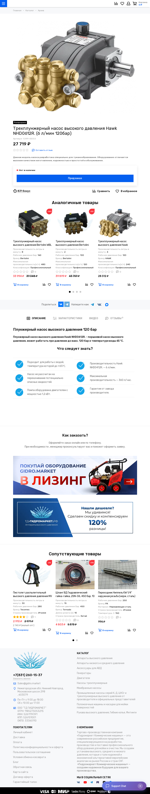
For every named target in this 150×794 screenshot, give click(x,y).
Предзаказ (75, 178)
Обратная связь (22, 767)
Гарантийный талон (25, 782)
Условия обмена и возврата (29, 757)
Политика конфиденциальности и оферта (38, 747)
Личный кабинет (23, 732)
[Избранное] (122, 3)
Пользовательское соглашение (31, 752)
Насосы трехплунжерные (92, 683)
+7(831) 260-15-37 (27, 675)
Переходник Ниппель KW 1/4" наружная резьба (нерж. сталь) (116, 594)
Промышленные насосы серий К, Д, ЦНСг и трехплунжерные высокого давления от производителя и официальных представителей (106, 696)
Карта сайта (20, 772)
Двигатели (83, 678)
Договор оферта (23, 777)
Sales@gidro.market (29, 683)
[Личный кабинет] (128, 3)
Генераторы (84, 673)
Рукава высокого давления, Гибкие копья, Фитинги (107, 712)
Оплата (17, 742)
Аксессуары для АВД (89, 668)
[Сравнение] (116, 3)
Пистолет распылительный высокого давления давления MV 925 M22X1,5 (32, 594)
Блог (16, 762)
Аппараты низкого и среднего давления (100, 663)
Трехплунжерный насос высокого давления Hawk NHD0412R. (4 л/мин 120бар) (114, 243)
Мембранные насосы (89, 688)
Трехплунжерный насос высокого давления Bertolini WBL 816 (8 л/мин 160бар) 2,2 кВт (32, 243)
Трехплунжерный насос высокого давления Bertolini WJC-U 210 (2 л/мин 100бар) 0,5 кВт (74, 243)
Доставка (19, 737)
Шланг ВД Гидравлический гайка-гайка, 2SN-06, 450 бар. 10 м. (75, 594)
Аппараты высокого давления (94, 658)
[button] (70, 292)
